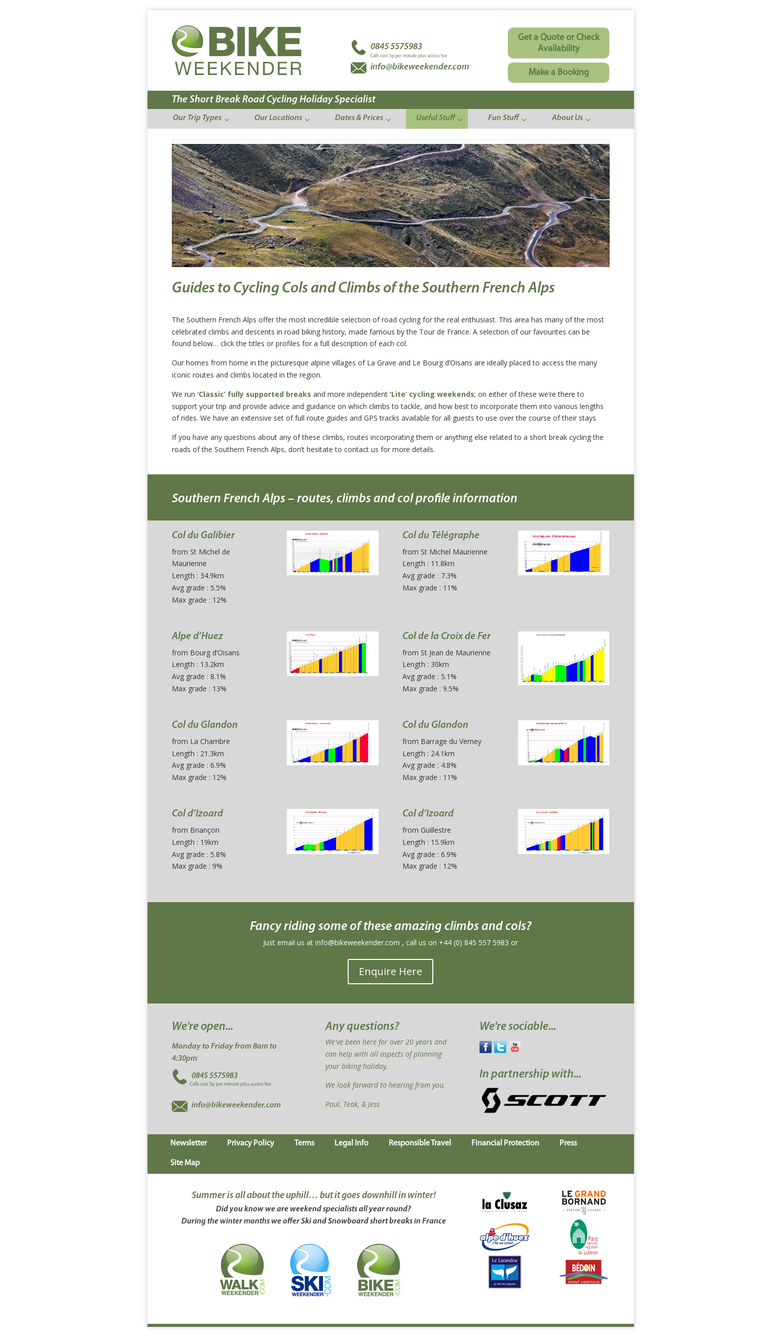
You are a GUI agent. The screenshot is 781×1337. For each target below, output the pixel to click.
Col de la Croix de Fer (446, 637)
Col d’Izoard (197, 814)
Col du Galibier (203, 536)
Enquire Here (390, 971)
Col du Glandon (205, 725)
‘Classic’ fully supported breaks (254, 394)
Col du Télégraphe (440, 536)
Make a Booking (559, 73)
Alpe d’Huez (197, 637)
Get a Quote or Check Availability (558, 43)
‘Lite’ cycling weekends (432, 394)
